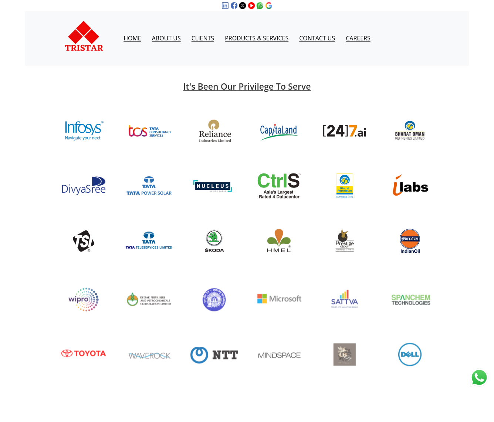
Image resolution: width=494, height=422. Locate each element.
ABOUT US (166, 29)
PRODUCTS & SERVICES (256, 29)
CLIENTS (203, 29)
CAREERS (358, 29)
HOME (132, 29)
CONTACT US (317, 29)
